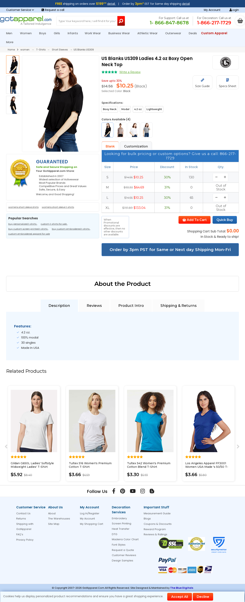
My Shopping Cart (91, 524)
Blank (110, 146)
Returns (21, 518)
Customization (136, 146)
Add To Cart (194, 220)
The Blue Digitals (181, 588)
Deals (193, 33)
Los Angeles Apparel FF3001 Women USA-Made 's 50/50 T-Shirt (206, 466)
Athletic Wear (149, 33)
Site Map (53, 524)
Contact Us (23, 513)
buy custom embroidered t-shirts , (71, 228)
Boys (44, 33)
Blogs (147, 518)
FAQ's (19, 534)
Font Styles (118, 545)
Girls (58, 33)
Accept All (179, 597)
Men (11, 33)
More (11, 42)
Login (234, 10)
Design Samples (122, 560)
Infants (74, 33)
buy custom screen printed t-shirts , (28, 228)
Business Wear (120, 33)
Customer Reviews (124, 555)
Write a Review (130, 72)
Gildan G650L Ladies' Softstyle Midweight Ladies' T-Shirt (32, 465)
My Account (212, 10)
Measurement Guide (157, 513)
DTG (114, 534)
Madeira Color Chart (125, 539)
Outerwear (174, 33)
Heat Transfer (120, 529)
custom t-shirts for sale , (54, 223)
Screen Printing (121, 523)
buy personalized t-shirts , (23, 223)
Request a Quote (123, 550)
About (52, 513)
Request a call (53, 10)
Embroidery (119, 518)
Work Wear (94, 33)
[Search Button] (121, 21)
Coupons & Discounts (158, 524)
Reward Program (155, 529)
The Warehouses (59, 518)
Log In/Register (89, 513)
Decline (203, 597)
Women (27, 33)
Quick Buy (225, 220)
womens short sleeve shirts (23, 206)
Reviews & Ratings (155, 534)
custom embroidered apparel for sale (29, 233)
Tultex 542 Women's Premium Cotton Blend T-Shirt (148, 465)
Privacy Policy (24, 540)
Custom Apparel (216, 33)
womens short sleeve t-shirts (58, 206)
